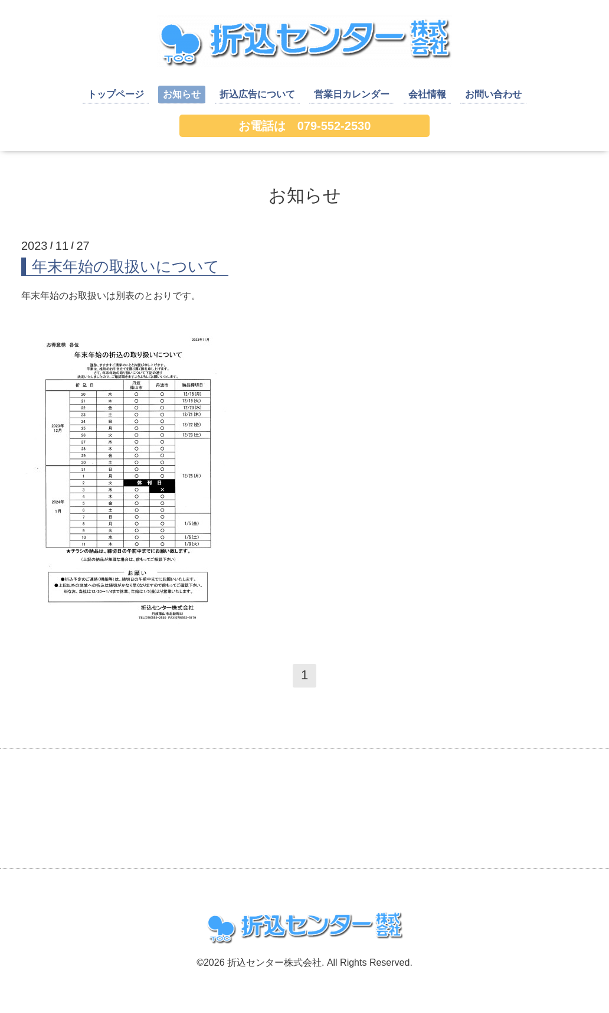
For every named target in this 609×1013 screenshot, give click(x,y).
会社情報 (427, 94)
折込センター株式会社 (274, 962)
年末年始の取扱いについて (126, 266)
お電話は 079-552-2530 (304, 125)
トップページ (115, 94)
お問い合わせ (493, 94)
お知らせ (182, 94)
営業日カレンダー (351, 94)
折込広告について (257, 94)
